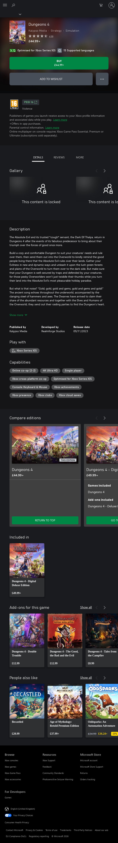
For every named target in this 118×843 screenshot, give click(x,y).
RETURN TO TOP (45, 520)
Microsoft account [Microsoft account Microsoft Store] (88, 760)
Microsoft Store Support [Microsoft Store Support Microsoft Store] (91, 766)
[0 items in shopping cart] (102, 5)
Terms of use (51, 830)
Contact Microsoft (14, 830)
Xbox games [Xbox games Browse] (10, 766)
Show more (18, 315)
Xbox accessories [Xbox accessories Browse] (13, 779)
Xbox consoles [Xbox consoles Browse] (11, 760)
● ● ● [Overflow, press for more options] (102, 79)
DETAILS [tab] (38, 157)
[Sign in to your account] (111, 5)
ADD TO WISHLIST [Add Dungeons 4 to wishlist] (51, 79)
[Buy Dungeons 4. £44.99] (59, 63)
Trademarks (65, 830)
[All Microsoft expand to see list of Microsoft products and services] (5, 5)
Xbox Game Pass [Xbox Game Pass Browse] (13, 773)
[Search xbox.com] (13, 5)
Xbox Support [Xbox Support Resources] (49, 760)
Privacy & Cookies (34, 830)
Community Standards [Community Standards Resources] (53, 773)
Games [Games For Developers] (8, 797)
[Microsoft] (58, 3)
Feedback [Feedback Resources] (47, 766)
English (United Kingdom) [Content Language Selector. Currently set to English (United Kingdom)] (23, 808)
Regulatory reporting (39, 836)
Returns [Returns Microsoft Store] (84, 773)
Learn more (60, 119)
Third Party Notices (83, 830)
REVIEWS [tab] (59, 157)
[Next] (104, 171)
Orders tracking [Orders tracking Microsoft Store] (87, 779)
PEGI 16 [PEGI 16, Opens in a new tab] (30, 102)
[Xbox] (10, 14)
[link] (27, 570)
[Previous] (97, 171)
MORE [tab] (80, 157)
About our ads (101, 830)
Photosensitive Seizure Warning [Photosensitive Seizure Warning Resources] (58, 779)
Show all (86, 607)
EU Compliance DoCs (16, 836)
